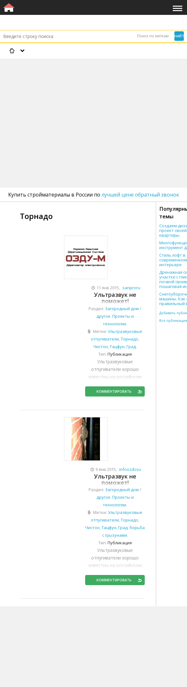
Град (131, 346)
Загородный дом (122, 308)
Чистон (100, 346)
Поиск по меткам (153, 36)
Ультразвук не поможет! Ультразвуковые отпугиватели (115, 298)
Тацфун (117, 346)
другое (103, 316)
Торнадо (129, 339)
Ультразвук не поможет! (115, 479)
